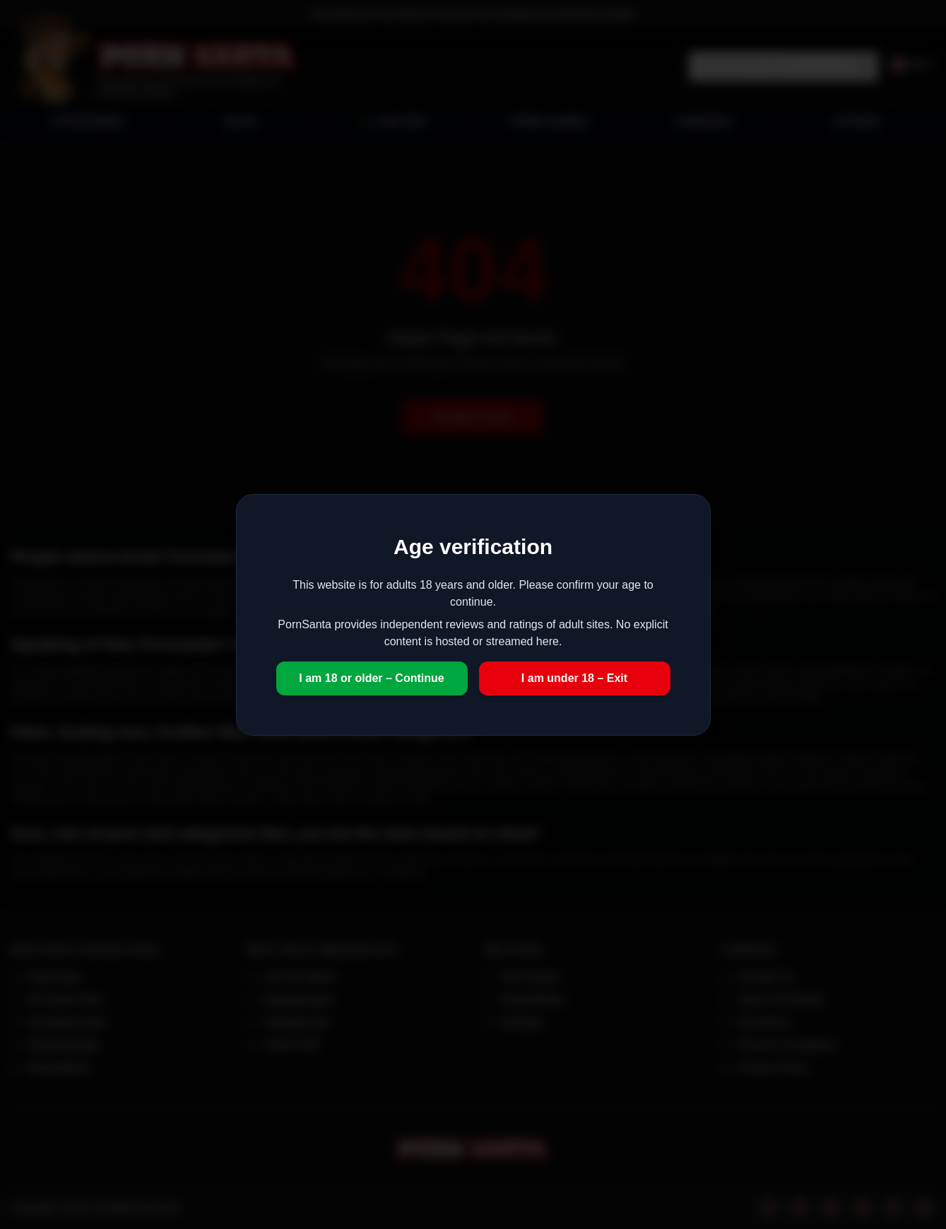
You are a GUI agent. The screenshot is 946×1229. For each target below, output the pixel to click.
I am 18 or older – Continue (371, 678)
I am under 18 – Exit (574, 678)
